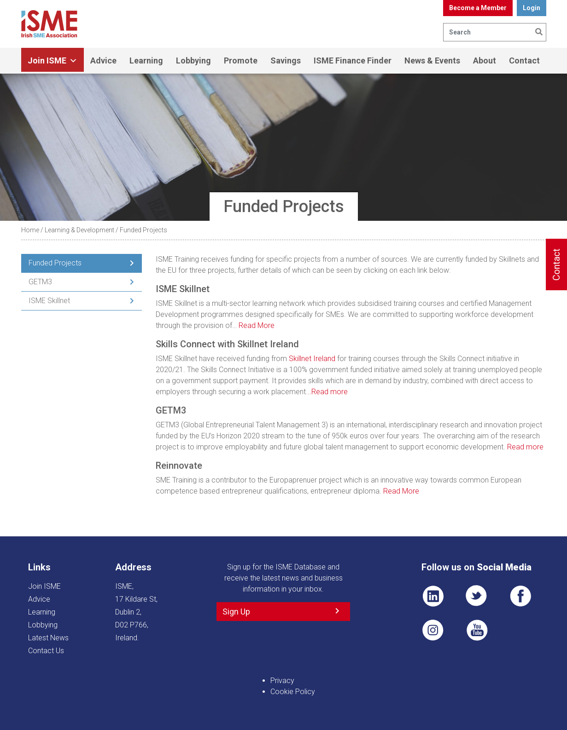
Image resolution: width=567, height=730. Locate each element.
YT (476, 630)
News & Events (432, 60)
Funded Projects (55, 263)
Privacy (282, 680)
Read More (257, 325)
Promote (240, 60)
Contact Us (46, 650)
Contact (524, 60)
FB (520, 596)
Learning (146, 60)
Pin (432, 630)
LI (432, 596)
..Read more (328, 391)
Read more (525, 447)
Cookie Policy (292, 691)
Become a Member (478, 7)
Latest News (48, 637)
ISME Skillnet (49, 300)
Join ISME (52, 61)
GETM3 (40, 281)
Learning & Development (79, 230)
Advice (103, 60)
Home (30, 230)
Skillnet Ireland (312, 358)
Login (531, 7)
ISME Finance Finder (353, 60)
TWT (476, 596)
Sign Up (236, 611)
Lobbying (193, 60)
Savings (285, 60)
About (484, 60)
